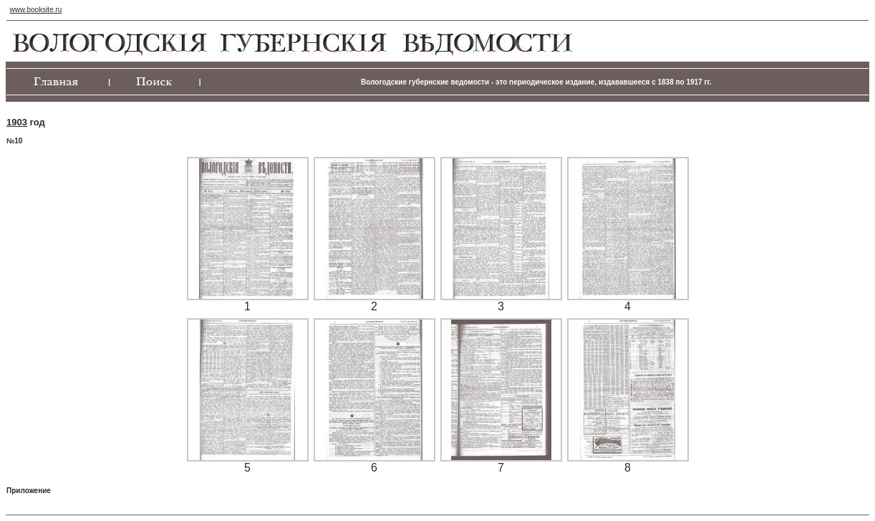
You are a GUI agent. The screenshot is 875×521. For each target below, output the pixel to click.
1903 (16, 122)
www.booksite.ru (36, 10)
